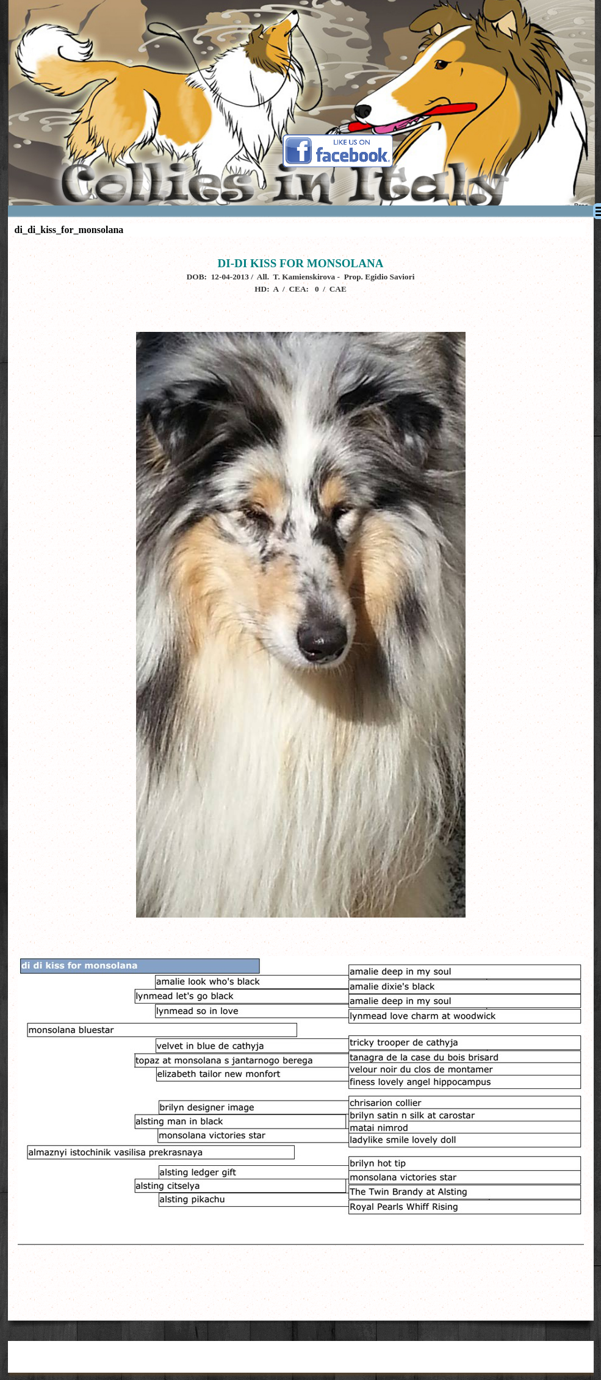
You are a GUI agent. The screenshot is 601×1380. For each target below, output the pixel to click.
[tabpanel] (301, 775)
